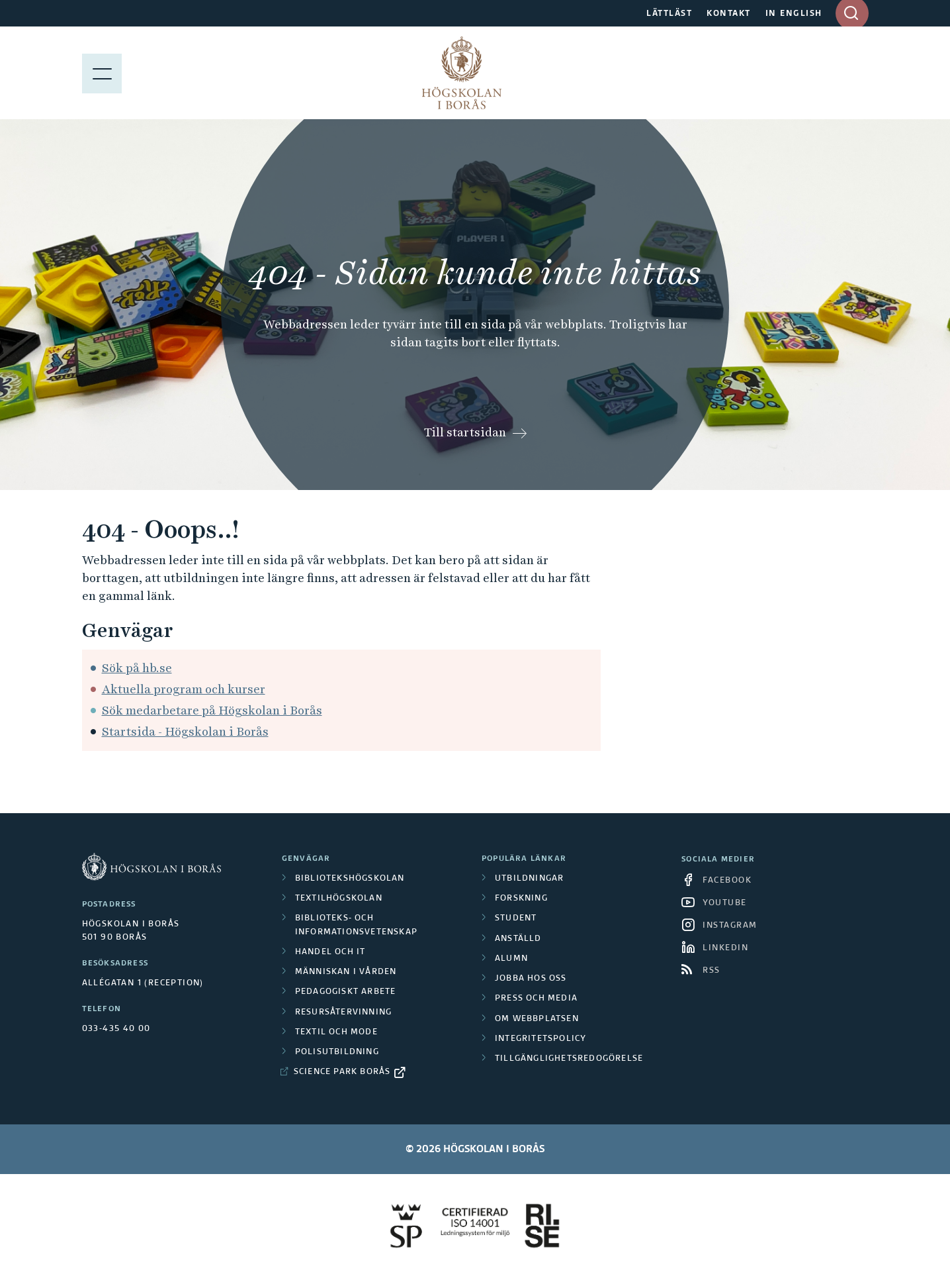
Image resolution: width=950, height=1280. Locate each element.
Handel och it (330, 952)
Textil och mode (336, 1032)
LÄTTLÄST (669, 14)
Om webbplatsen (537, 1019)
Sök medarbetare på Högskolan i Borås (212, 710)
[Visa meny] (102, 73)
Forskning (521, 898)
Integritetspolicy (540, 1039)
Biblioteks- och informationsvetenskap (356, 925)
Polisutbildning (337, 1052)
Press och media (536, 998)
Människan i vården (346, 972)
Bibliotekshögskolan (350, 878)
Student (516, 918)
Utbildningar (529, 878)
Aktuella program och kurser (183, 689)
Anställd (518, 939)
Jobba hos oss (531, 978)
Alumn (511, 958)
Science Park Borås (342, 1072)
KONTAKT (729, 14)
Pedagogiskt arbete (345, 992)
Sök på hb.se (137, 668)
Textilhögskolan (338, 898)
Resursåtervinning (343, 1012)
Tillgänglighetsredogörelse (569, 1058)
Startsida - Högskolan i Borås (185, 731)
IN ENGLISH (793, 14)
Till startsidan (465, 432)
